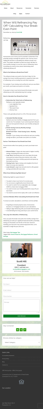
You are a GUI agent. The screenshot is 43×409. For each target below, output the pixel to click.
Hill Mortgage (21, 3)
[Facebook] (24, 329)
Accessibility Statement (8, 355)
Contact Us (5, 365)
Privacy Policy (5, 358)
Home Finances (15, 234)
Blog (3, 361)
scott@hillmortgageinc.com (21, 269)
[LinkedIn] (17, 329)
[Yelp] (21, 329)
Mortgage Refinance (27, 234)
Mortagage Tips (15, 232)
